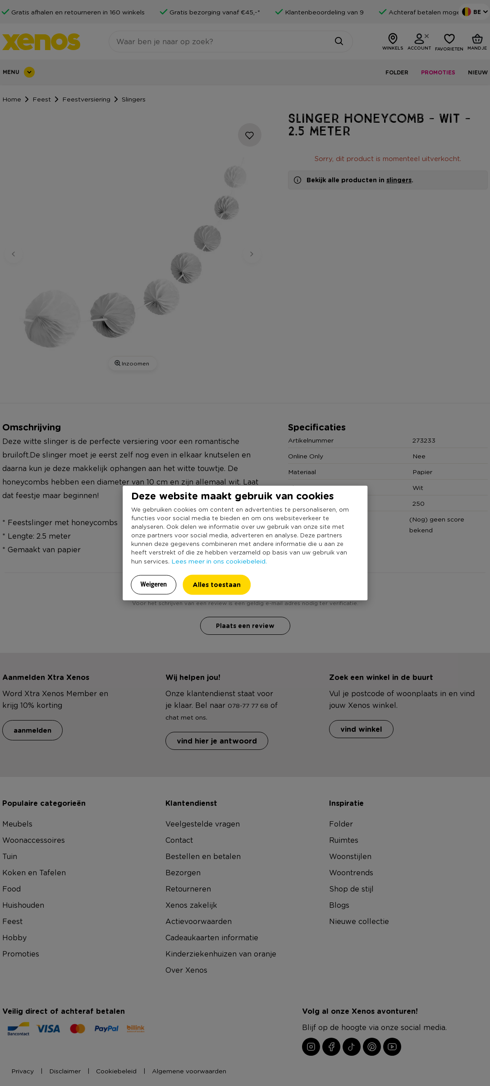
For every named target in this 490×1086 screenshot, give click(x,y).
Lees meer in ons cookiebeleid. (219, 560)
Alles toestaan (216, 584)
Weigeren (154, 583)
